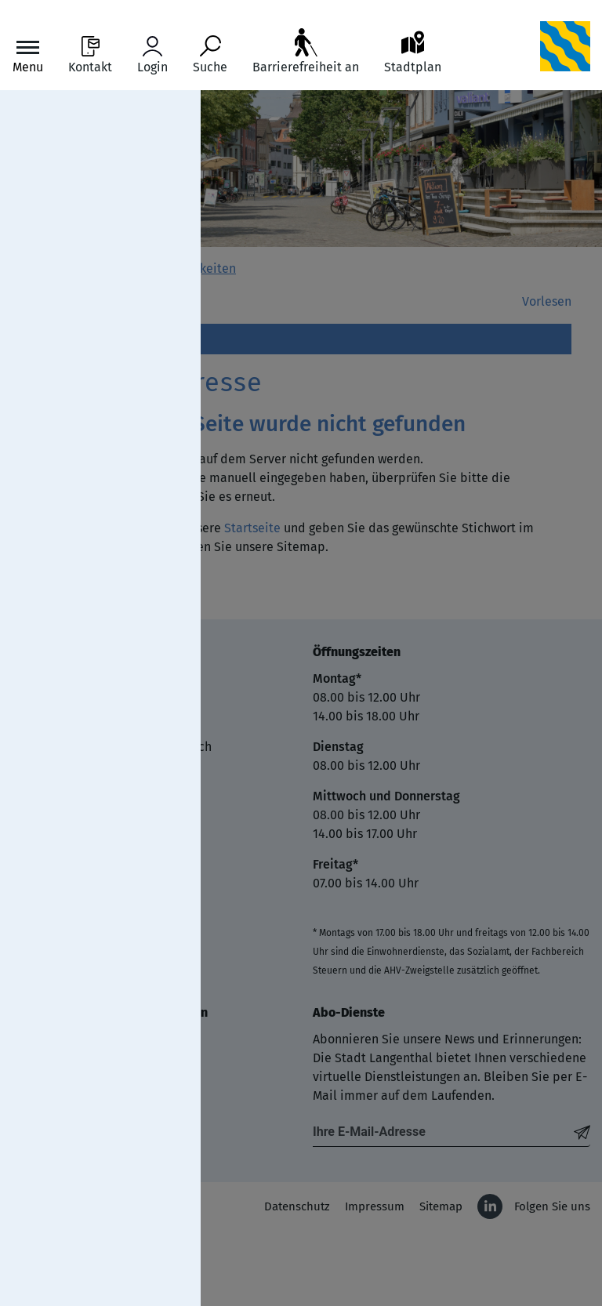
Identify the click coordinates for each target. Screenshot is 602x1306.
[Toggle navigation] (28, 55)
